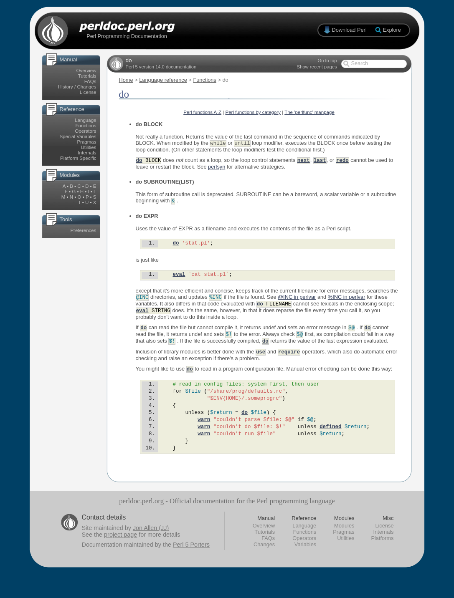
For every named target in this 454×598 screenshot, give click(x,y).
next (303, 160)
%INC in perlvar (346, 301)
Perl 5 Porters (191, 564)
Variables (305, 564)
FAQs (90, 81)
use (260, 358)
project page (120, 554)
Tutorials (87, 75)
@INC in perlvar (297, 301)
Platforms (382, 558)
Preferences (83, 230)
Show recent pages (317, 66)
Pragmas (86, 141)
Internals (87, 152)
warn (204, 433)
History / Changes (77, 86)
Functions (86, 125)
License (88, 92)
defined (330, 442)
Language (85, 120)
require (289, 358)
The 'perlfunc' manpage (309, 112)
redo (342, 160)
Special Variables (77, 136)
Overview (86, 70)
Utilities (88, 147)
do (139, 160)
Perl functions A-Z (202, 112)
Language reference (163, 80)
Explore (392, 30)
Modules (344, 545)
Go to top (327, 60)
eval (178, 277)
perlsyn (216, 167)
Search (359, 63)
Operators (85, 131)
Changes (264, 564)
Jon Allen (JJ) (151, 547)
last (320, 160)
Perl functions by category (253, 112)
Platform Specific (78, 158)
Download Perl (349, 30)
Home (126, 80)
